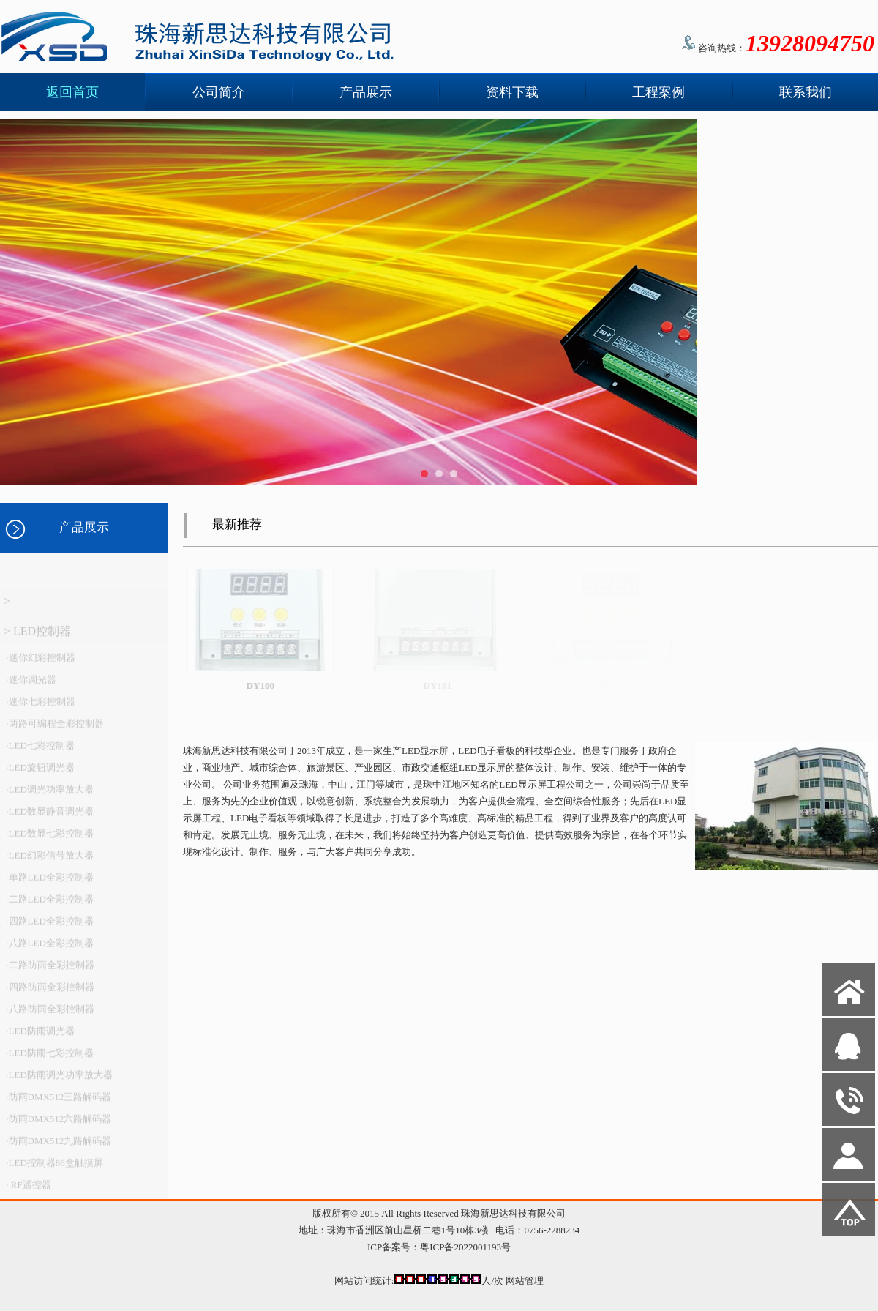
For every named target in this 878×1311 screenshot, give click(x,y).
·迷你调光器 (30, 685)
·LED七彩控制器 (39, 751)
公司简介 (218, 92)
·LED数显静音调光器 (49, 817)
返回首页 (72, 92)
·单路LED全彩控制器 (49, 883)
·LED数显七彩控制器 (49, 839)
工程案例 (658, 92)
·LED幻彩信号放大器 (49, 861)
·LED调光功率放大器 (49, 795)
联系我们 (805, 92)
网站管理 (525, 1280)
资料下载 (512, 92)
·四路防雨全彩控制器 (49, 992)
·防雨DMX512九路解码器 (57, 1146)
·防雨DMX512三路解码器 (57, 1102)
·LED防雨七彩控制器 (49, 1058)
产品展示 (365, 92)
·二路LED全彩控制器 (49, 905)
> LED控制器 (37, 637)
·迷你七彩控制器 (39, 707)
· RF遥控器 (27, 1190)
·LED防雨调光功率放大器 (58, 1080)
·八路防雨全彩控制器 (49, 1014)
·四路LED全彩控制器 (49, 927)
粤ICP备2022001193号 (465, 1246)
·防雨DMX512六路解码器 (57, 1124)
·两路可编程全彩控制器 (54, 729)
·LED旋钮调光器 (39, 773)
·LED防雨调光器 (39, 1036)
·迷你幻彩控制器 (39, 663)
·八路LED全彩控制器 (49, 949)
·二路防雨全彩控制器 (49, 970)
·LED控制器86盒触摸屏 (53, 1168)
